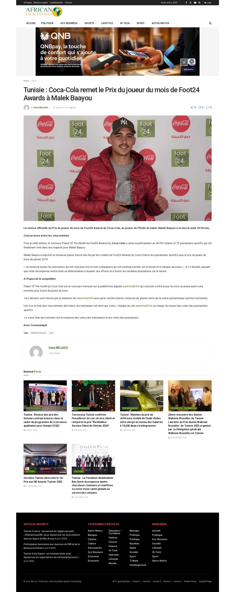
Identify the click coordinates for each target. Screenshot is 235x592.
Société (89, 23)
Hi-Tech (125, 23)
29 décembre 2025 (177, 438)
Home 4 (157, 581)
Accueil (31, 23)
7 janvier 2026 (127, 430)
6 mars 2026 (30, 430)
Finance (113, 546)
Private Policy (190, 581)
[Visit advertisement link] (117, 51)
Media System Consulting (69, 581)
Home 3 (146, 581)
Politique (47, 23)
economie (93, 560)
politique (135, 539)
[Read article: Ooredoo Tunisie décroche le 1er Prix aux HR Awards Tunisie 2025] (45, 459)
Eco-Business (69, 23)
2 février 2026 (79, 430)
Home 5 (167, 581)
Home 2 (136, 581)
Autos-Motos (160, 23)
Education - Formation (183, 408)
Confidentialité (56, 2)
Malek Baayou (38, 333)
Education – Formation (115, 532)
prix (52, 333)
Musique (134, 530)
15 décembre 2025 (33, 486)
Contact (68, 2)
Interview (114, 554)
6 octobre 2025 (80, 497)
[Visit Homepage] (44, 12)
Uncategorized (138, 565)
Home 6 (177, 581)
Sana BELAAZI (40, 107)
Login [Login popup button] (208, 2)
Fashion (113, 537)
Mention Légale (41, 2)
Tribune (134, 560)
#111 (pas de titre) (121, 581)
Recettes (134, 543)
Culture (78, 471)
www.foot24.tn (131, 286)
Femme (113, 542)
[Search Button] (210, 23)
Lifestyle (107, 23)
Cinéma (92, 539)
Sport (141, 23)
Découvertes (95, 548)
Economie (93, 556)
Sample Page (205, 581)
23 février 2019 (60, 107)
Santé (133, 548)
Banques (92, 535)
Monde (112, 563)
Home (26, 81)
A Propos (28, 2)
